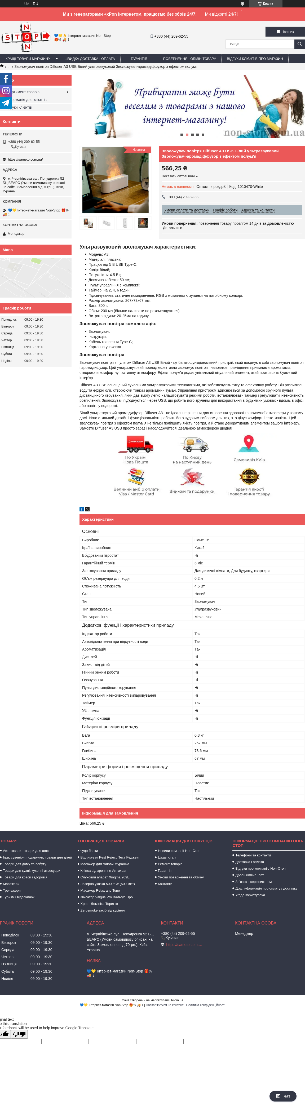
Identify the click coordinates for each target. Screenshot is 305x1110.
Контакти (165, 884)
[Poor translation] (19, 1034)
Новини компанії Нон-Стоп (179, 851)
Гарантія (139, 59)
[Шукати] (299, 44)
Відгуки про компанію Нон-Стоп (260, 868)
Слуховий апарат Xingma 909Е (105, 877)
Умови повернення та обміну (181, 877)
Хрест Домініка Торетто (99, 904)
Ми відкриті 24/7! (221, 14)
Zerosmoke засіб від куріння (103, 910)
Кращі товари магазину (28, 59)
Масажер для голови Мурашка (105, 864)
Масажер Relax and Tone (100, 890)
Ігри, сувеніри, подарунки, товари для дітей (37, 857)
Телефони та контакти (253, 855)
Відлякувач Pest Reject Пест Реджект (110, 857)
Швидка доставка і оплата (90, 59)
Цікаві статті (167, 857)
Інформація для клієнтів (26, 100)
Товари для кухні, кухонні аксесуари (31, 871)
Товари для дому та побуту (24, 864)
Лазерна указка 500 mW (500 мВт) (108, 884)
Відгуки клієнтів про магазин (255, 59)
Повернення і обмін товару (189, 59)
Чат (283, 1096)
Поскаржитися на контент (164, 1005)
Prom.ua (177, 1000)
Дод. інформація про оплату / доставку (266, 888)
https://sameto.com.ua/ (25, 159)
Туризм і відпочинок (18, 897)
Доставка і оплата (249, 862)
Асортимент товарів (22, 92)
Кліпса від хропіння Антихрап (104, 871)
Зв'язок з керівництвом (253, 882)
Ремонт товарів (170, 864)
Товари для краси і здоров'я (25, 877)
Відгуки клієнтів (18, 107)
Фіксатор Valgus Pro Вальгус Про (107, 897)
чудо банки (89, 851)
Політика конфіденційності (205, 1005)
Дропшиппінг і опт (249, 875)
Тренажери (12, 890)
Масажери (11, 884)
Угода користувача (250, 895)
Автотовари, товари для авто (26, 851)
